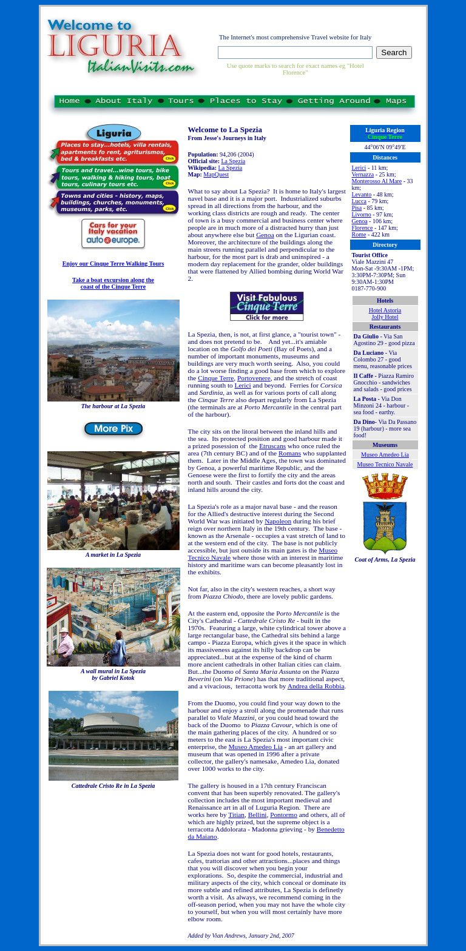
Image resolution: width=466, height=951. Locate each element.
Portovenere (254, 377)
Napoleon (278, 521)
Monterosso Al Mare (377, 181)
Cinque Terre (216, 377)
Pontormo (283, 814)
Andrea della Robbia (316, 686)
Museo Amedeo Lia (256, 746)
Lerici (243, 385)
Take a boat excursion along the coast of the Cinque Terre (113, 283)
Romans (290, 453)
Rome (359, 234)
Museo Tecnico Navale (385, 464)
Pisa (357, 207)
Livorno (361, 214)
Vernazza (363, 174)
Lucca (359, 201)
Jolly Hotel (384, 317)
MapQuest (216, 174)
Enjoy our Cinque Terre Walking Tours (113, 263)
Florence (362, 227)
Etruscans (272, 445)
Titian (236, 814)
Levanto (362, 194)
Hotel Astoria (385, 310)
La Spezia (233, 161)
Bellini (257, 814)
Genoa (265, 234)
